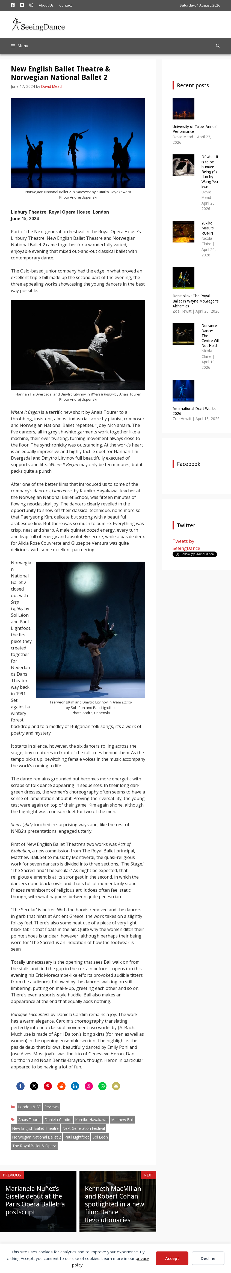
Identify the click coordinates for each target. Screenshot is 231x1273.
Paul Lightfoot (77, 1137)
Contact (65, 5)
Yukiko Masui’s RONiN (208, 228)
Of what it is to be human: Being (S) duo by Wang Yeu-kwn (210, 172)
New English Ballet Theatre (35, 1128)
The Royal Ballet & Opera (34, 1145)
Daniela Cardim (58, 1119)
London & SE (29, 1106)
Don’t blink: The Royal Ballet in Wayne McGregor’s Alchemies (195, 301)
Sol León (100, 1137)
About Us (46, 5)
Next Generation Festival (84, 1128)
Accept (172, 1258)
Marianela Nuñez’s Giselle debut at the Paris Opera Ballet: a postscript (35, 1200)
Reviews (52, 1106)
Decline (208, 1258)
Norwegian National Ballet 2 (36, 1137)
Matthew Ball (122, 1119)
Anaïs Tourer (29, 1119)
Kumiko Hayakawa (91, 1119)
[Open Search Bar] (218, 46)
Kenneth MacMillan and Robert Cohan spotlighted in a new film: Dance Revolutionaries (114, 1204)
